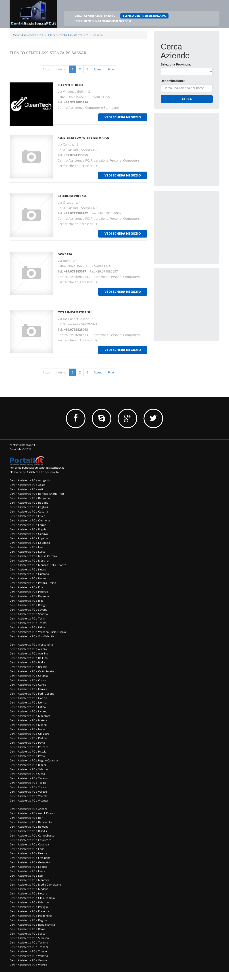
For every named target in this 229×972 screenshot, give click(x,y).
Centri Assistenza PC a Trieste (28, 951)
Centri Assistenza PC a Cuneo (28, 685)
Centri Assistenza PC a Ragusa (28, 920)
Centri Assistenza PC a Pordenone (31, 916)
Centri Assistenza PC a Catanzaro (30, 840)
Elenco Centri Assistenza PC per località (34, 472)
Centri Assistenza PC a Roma (27, 929)
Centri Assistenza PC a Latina (28, 707)
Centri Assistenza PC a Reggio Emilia (32, 925)
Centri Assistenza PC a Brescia (29, 667)
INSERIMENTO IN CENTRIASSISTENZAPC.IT (103, 21)
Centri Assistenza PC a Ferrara (29, 689)
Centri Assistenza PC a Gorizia (28, 698)
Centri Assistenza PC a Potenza (29, 592)
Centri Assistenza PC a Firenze (28, 853)
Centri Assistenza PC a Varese (28, 792)
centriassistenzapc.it (22, 445)
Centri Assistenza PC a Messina (29, 560)
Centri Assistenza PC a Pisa (26, 587)
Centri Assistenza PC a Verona (28, 960)
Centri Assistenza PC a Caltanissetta (32, 671)
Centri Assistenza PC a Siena (27, 774)
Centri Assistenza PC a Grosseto (30, 862)
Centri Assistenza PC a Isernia (28, 702)
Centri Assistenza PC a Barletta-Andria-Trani (37, 494)
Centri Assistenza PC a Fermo (28, 525)
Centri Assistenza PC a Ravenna (29, 596)
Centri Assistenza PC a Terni (27, 618)
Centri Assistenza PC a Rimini (28, 765)
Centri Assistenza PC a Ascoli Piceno (32, 813)
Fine (111, 69)
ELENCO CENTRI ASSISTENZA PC (144, 16)
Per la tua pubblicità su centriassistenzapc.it (37, 468)
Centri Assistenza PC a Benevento (31, 822)
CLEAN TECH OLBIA (70, 85)
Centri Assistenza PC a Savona (28, 609)
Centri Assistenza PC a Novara (28, 893)
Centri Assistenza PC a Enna (27, 849)
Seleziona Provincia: (176, 64)
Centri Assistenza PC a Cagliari (29, 507)
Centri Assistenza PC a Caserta (29, 511)
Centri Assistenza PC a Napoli (28, 729)
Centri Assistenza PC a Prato (27, 756)
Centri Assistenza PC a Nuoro (28, 569)
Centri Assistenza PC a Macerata (30, 716)
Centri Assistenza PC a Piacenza (29, 911)
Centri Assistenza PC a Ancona (29, 809)
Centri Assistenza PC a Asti (26, 489)
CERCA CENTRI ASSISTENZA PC (95, 16)
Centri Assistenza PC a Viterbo (28, 965)
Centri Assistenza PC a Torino (28, 783)
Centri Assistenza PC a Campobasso (32, 835)
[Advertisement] (194, 148)
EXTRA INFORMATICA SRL (75, 312)
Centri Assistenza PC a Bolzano (29, 502)
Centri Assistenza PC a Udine (28, 627)
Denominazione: (173, 81)
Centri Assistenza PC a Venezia (29, 956)
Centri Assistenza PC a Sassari (28, 933)
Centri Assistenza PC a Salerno (29, 769)
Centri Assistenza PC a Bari (26, 818)
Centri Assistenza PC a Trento (28, 623)
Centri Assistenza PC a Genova (29, 534)
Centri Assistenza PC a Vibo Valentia (32, 636)
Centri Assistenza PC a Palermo (29, 902)
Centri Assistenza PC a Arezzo (28, 649)
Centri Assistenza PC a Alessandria (31, 644)
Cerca (187, 99)
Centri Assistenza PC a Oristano (29, 574)
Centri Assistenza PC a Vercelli (28, 796)
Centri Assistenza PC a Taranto (29, 778)
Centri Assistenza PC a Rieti (27, 601)
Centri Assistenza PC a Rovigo (28, 605)
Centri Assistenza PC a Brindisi (29, 831)
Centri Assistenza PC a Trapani (29, 947)
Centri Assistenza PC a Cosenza (29, 844)
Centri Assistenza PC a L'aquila (29, 867)
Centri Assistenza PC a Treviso (28, 787)
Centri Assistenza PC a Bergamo (30, 498)
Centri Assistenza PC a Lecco (27, 547)
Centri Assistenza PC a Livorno (28, 711)
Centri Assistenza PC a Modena (29, 889)
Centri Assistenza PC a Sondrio (29, 614)
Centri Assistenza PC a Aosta (27, 485)
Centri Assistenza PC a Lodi (26, 876)
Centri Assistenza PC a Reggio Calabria (34, 760)
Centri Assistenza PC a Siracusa (29, 938)
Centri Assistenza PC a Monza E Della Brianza (38, 565)
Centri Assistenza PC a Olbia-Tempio (32, 898)
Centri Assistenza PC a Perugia (29, 907)
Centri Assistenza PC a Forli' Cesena (32, 693)
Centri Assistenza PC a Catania (29, 676)
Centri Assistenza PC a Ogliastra (30, 734)
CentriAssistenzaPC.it (28, 35)
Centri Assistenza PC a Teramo (29, 942)
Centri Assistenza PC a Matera (28, 720)
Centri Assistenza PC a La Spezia (30, 543)
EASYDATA (65, 254)
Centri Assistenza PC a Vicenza (29, 800)
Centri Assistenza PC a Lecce (27, 871)
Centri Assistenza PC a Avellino (29, 653)
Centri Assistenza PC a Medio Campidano (35, 884)
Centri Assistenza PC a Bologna (29, 826)
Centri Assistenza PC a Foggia (28, 529)
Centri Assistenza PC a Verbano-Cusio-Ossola (38, 632)
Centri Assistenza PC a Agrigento (30, 480)
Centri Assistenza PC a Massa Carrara (33, 556)
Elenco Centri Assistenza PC (68, 35)
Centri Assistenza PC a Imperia (29, 538)
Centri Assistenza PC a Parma (28, 578)
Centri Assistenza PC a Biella (27, 662)
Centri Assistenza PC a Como (28, 680)
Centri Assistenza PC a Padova (28, 738)
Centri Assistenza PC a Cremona (30, 520)
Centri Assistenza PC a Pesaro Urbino (33, 583)
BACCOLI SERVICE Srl (72, 196)
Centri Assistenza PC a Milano (28, 725)
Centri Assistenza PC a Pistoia (28, 751)
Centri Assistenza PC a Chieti (27, 516)
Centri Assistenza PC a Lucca (27, 552)
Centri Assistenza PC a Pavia (27, 742)
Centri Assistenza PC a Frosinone (30, 858)
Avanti (98, 69)
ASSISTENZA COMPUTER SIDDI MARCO (83, 138)
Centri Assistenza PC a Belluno (29, 658)
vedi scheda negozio (122, 117)
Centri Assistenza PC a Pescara (29, 747)
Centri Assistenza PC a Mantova (29, 880)
